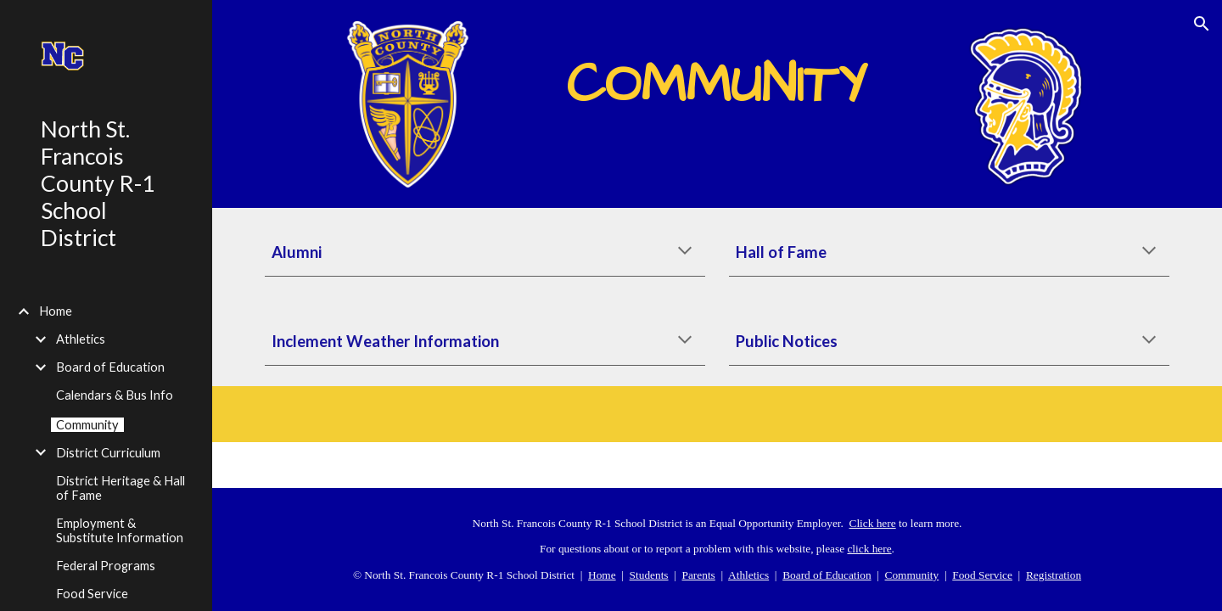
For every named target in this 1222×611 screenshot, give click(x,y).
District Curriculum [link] (108, 453)
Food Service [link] (92, 593)
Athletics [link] (80, 339)
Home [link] (55, 311)
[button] (1201, 23)
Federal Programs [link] (105, 565)
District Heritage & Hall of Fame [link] (120, 488)
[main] (717, 73)
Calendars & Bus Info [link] (114, 395)
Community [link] (87, 425)
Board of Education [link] (110, 367)
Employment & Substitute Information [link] (119, 530)
